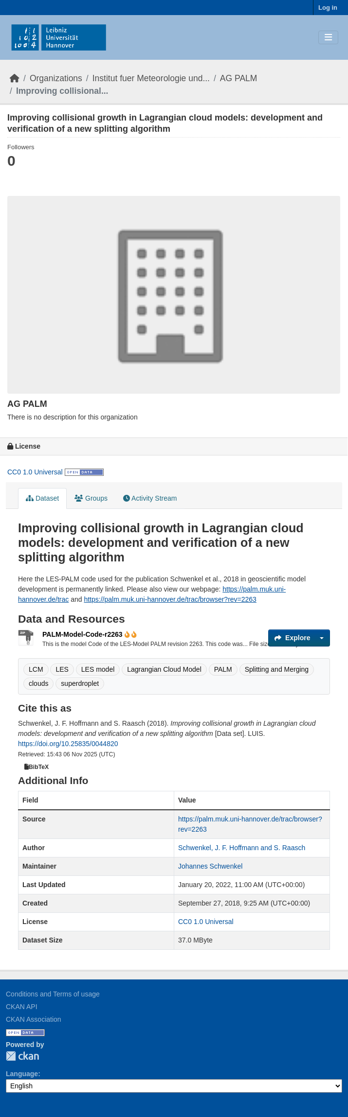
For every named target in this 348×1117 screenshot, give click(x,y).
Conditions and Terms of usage (53, 994)
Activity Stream (150, 498)
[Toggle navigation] (328, 38)
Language (22, 1074)
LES (61, 669)
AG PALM (238, 78)
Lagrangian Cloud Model (164, 669)
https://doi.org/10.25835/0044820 (68, 744)
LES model (97, 669)
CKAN (22, 1056)
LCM (36, 669)
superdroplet (80, 683)
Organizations (56, 78)
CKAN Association (33, 1019)
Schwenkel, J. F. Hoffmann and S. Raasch (241, 848)
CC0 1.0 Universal (35, 472)
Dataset (42, 498)
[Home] (14, 78)
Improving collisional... (62, 91)
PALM (223, 669)
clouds (38, 683)
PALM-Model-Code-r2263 (86, 634)
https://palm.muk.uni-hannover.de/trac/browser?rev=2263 (170, 599)
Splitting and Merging (277, 669)
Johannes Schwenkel (210, 866)
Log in (327, 7)
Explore (292, 638)
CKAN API (21, 1007)
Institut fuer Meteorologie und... (151, 78)
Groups (91, 498)
